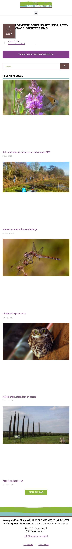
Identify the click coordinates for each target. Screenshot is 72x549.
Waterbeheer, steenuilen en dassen (19, 396)
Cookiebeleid (28, 545)
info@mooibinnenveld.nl (36, 536)
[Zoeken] (64, 66)
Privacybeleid (44, 545)
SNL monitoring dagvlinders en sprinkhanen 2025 (26, 152)
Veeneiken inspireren (13, 480)
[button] (36, 13)
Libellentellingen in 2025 (14, 313)
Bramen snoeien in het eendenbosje (20, 229)
